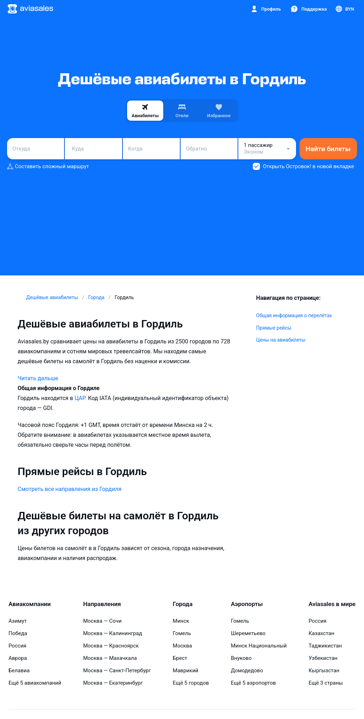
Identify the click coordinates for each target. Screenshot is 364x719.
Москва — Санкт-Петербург (117, 670)
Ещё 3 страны (325, 683)
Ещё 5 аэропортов (253, 683)
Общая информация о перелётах (294, 315)
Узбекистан (322, 658)
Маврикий (185, 670)
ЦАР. (81, 398)
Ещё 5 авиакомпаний (34, 683)
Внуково (241, 658)
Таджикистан (325, 646)
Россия (17, 646)
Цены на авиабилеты (280, 340)
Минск (181, 621)
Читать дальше (38, 378)
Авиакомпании (29, 603)
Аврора (17, 658)
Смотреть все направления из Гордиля (69, 489)
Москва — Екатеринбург (113, 683)
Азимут (17, 621)
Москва (182, 646)
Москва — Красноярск (111, 646)
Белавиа (19, 670)
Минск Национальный (259, 646)
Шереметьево (248, 633)
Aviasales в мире (331, 603)
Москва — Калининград (112, 633)
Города (183, 603)
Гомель (182, 633)
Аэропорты (247, 603)
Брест (180, 658)
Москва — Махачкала (110, 658)
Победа (17, 633)
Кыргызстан (323, 670)
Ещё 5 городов (191, 683)
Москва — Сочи (102, 621)
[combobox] (35, 148)
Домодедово (247, 670)
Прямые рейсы (273, 328)
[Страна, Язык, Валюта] (344, 8)
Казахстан (321, 633)
